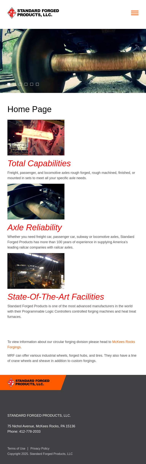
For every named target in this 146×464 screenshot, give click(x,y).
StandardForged (40, 13)
